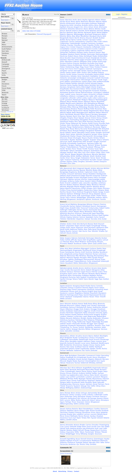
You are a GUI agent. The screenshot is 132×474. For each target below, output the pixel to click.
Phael (84, 121)
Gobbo (107, 426)
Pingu (103, 121)
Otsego (87, 430)
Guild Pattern (6, 49)
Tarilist (107, 442)
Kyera (70, 273)
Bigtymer (70, 34)
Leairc (62, 94)
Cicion (107, 45)
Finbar (92, 67)
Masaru (80, 101)
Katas (92, 375)
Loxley (84, 98)
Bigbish (105, 32)
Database (5, 53)
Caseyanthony (80, 41)
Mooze (95, 212)
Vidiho (93, 386)
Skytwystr (69, 297)
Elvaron (63, 373)
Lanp (100, 428)
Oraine (93, 118)
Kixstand (76, 89)
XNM (3, 42)
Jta (80, 291)
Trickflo (84, 149)
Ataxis (86, 29)
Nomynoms (76, 188)
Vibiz (75, 152)
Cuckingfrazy (65, 51)
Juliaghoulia (68, 254)
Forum (4, 86)
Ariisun (90, 27)
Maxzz (72, 242)
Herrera (79, 210)
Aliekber (63, 224)
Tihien (97, 297)
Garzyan (101, 373)
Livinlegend (80, 96)
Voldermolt (84, 363)
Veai (88, 386)
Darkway (80, 52)
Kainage (93, 398)
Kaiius (82, 181)
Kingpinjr (97, 314)
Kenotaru (63, 87)
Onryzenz (105, 318)
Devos (76, 410)
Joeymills (63, 343)
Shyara (84, 138)
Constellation (65, 49)
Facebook (105, 410)
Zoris (69, 163)
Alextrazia (84, 21)
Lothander (72, 98)
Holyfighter (94, 76)
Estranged (83, 177)
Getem (73, 72)
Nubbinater (97, 318)
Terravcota (64, 444)
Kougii (100, 291)
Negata (69, 361)
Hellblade (63, 359)
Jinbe (94, 81)
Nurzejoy (94, 114)
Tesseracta (70, 363)
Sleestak (97, 194)
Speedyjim (89, 217)
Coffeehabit (96, 47)
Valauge (84, 386)
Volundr (67, 154)
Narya (107, 111)
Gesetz (62, 72)
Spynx (62, 402)
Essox (89, 426)
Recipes (4, 36)
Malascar (91, 100)
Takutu (82, 432)
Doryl (62, 58)
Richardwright (93, 129)
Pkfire (89, 257)
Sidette (91, 347)
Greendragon (98, 439)
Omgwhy (63, 118)
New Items (5, 114)
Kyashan (72, 92)
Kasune (84, 291)
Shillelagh (77, 194)
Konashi (85, 359)
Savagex (99, 132)
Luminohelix (80, 377)
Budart (62, 226)
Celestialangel (75, 43)
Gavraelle (77, 71)
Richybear (63, 259)
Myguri (101, 212)
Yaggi (96, 279)
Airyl (66, 248)
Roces (70, 131)
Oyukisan (71, 320)
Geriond (105, 71)
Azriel (87, 31)
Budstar (102, 38)
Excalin (89, 357)
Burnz (93, 286)
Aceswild (63, 439)
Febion (62, 67)
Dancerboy (105, 355)
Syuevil (101, 217)
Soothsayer (69, 261)
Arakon (69, 224)
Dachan (72, 206)
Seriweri (94, 134)
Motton (80, 229)
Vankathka (79, 151)
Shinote (63, 217)
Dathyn (63, 357)
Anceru (81, 268)
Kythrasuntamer (87, 92)
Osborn (92, 400)
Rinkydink (105, 129)
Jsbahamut (100, 227)
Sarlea (92, 132)
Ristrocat (80, 192)
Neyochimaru (97, 379)
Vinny (78, 434)
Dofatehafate (102, 56)
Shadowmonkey (66, 384)
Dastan (89, 307)
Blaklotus (73, 204)
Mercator (105, 359)
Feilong (103, 226)
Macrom (63, 185)
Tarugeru (71, 145)
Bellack (96, 336)
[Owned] (40, 34)
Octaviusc (78, 213)
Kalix (106, 227)
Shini (98, 442)
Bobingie (63, 305)
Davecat (92, 52)
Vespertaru (80, 219)
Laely (80, 183)
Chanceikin (81, 355)
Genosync (97, 71)
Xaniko (62, 158)
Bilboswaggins (79, 34)
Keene (86, 85)
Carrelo (84, 395)
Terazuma (69, 386)
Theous (104, 196)
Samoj (87, 132)
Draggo (76, 309)
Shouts (4, 55)
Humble (63, 375)
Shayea (79, 136)
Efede (94, 60)
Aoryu (96, 25)
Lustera (100, 98)
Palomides (100, 213)
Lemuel (105, 240)
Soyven (82, 384)
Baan (67, 369)
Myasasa (63, 111)
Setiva (98, 400)
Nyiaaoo (69, 116)
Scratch (106, 192)
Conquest (5, 66)
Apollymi (63, 27)
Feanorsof (84, 208)
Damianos (78, 174)
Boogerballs (64, 38)
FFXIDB (4, 103)
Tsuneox (91, 149)
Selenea (63, 194)
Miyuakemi (102, 293)
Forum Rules (6, 88)
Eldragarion (96, 270)
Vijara (86, 279)
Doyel (73, 58)
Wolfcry (63, 420)
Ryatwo (106, 215)
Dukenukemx (78, 311)
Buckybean (73, 355)
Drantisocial (80, 58)
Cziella (105, 395)
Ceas (88, 305)
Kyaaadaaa (64, 92)
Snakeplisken (78, 297)
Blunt (62, 338)
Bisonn (104, 34)
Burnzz (68, 40)
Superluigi (63, 325)
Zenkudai (93, 350)
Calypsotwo (70, 226)
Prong (68, 190)
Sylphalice (64, 145)
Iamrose (77, 179)
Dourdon (68, 58)
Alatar (62, 238)
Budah (75, 338)
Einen (105, 60)
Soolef (77, 348)
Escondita (90, 63)
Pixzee (68, 123)
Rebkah (70, 243)
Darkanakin (64, 52)
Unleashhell (96, 261)
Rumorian (72, 277)
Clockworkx (87, 47)
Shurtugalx (77, 138)
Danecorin (104, 409)
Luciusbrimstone (85, 441)
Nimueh (81, 430)
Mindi (77, 242)
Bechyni (63, 32)
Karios (100, 210)
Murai (62, 416)
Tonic (103, 147)
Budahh (95, 38)
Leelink (67, 94)
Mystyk (86, 111)
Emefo (93, 311)
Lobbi (91, 96)
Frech (76, 69)
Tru (71, 327)
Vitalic (98, 152)
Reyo (67, 129)
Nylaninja (63, 213)
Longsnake (64, 98)
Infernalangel (85, 80)
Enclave (63, 63)
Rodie (83, 382)
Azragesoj (76, 286)
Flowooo (104, 67)
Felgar (77, 67)
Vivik (108, 152)
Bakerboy (93, 31)
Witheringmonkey (66, 404)
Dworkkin (63, 60)
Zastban (106, 279)
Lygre (85, 316)
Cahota (71, 395)
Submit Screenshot (66, 453)
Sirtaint (102, 138)
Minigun (83, 318)
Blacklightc (104, 336)
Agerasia (91, 20)
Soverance (64, 418)
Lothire (79, 98)
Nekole (68, 112)
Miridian (71, 379)
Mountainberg (65, 109)
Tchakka (102, 231)
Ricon (74, 192)
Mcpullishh (100, 101)
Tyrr (106, 231)
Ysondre (99, 160)
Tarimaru (101, 384)
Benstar (80, 32)
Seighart (83, 277)
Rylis (78, 277)
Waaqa (73, 154)
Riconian (102, 295)
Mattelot (86, 293)
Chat (3, 82)
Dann (62, 396)
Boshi (96, 224)
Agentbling (71, 439)
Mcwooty (91, 273)
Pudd (79, 380)
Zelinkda (99, 363)
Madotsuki (94, 343)
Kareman (63, 85)
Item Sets (5, 51)
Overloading (74, 120)
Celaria (104, 41)
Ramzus (84, 380)
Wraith (92, 156)
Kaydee (75, 85)
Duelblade (69, 311)
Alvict (75, 168)
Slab (80, 231)
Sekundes (100, 382)
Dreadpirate (95, 58)
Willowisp (84, 434)
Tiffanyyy (97, 147)
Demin (83, 270)
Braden (88, 286)
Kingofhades (64, 89)
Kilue (105, 272)
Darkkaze (72, 52)
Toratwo (68, 149)
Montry (97, 107)
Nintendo (5, 92)
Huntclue (89, 252)
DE (11, 111)
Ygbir (62, 160)
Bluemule (101, 304)
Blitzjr (78, 36)
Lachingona (97, 92)
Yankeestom (85, 158)
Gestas (68, 72)
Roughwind (90, 131)
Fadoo (97, 65)
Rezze (72, 129)
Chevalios (77, 45)
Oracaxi (87, 118)
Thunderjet (89, 147)
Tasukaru (98, 325)
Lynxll (62, 100)
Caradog (78, 395)
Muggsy (83, 186)
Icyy (67, 375)
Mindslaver (89, 212)
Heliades (73, 76)
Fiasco (96, 177)
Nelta (74, 112)
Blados (95, 170)
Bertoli (99, 32)
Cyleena (73, 51)
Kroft (96, 428)
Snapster (93, 140)
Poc (80, 123)
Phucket (97, 121)
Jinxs (62, 254)
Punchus (73, 215)
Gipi (102, 426)
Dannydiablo (73, 339)
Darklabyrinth (81, 307)
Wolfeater (85, 156)
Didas (81, 56)
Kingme (99, 87)
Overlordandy (92, 242)
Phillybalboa (99, 320)
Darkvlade (81, 238)
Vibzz (80, 152)
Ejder (87, 410)
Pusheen (63, 125)
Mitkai (69, 107)
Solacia (99, 140)
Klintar (88, 89)
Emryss (69, 373)
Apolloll (102, 25)
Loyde (89, 98)
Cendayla (84, 43)
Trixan (74, 402)
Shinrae (97, 259)
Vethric (105, 197)
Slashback (98, 347)
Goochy (63, 74)
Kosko (62, 183)
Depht (62, 208)
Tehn (88, 418)
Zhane (74, 420)
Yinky (87, 444)
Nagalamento (94, 111)
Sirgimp (69, 217)
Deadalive (92, 174)
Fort (66, 69)
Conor (103, 47)
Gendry (84, 71)
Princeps (102, 123)
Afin (61, 168)
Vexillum (70, 152)
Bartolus (75, 409)
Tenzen (91, 297)
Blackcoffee (89, 369)
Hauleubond (72, 398)
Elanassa (63, 289)
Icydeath (97, 78)
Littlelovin (72, 96)
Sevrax (105, 134)
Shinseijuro (105, 400)
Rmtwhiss (63, 131)
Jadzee (102, 179)
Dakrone (94, 51)
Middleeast (96, 441)
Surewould (72, 325)
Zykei (87, 404)
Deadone (71, 54)
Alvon (62, 355)
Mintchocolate (89, 105)
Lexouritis (86, 183)
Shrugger (90, 324)
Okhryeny (92, 116)
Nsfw (90, 229)
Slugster (86, 140)
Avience (75, 31)
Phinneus (90, 121)
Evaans (90, 177)
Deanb (77, 54)
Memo (82, 212)
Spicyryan (63, 141)
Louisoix (71, 293)
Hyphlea (71, 179)
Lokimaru (101, 96)
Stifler (77, 432)
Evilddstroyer (77, 65)
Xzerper (87, 219)
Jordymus (71, 181)
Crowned (87, 49)
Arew (99, 268)
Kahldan (74, 83)
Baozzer (82, 170)
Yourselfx (92, 160)
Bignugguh (85, 248)
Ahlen (62, 248)
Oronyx (99, 118)
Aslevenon (79, 29)
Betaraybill (81, 369)
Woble (62, 298)
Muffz (92, 109)
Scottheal (78, 347)
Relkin (68, 382)
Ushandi (100, 418)
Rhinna (77, 129)
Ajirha (78, 21)
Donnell (83, 439)
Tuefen (84, 243)
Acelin (75, 20)
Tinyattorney (64, 327)
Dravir (96, 288)
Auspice (68, 238)
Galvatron (63, 398)
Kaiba (77, 181)
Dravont (97, 339)
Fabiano (91, 65)
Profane (63, 190)
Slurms (84, 231)
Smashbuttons (92, 277)
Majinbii (63, 430)
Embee (94, 61)
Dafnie (87, 51)
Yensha (82, 444)
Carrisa (71, 41)
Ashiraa (69, 409)
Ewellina (104, 311)
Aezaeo (63, 409)
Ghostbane (102, 357)
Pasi (103, 120)
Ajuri (69, 368)
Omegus (89, 188)
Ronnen (86, 416)
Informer (94, 80)
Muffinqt (87, 109)
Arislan (78, 393)
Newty (75, 361)
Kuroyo (95, 254)
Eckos (94, 250)
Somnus (82, 217)
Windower (5, 110)
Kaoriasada (93, 210)
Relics (4, 44)
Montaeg (90, 256)
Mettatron (79, 103)
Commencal (90, 355)
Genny (95, 357)
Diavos (76, 56)
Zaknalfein (69, 331)
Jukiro (81, 375)
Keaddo (81, 85)
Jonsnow (63, 414)
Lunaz (83, 343)
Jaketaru (67, 81)
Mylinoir (89, 186)
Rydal (95, 382)
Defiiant (104, 307)
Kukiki (67, 229)
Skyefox (72, 140)
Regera (103, 127)
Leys (67, 377)
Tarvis (107, 384)
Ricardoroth (76, 382)
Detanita (98, 238)
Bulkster (81, 172)
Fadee (62, 240)
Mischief (102, 185)
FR (12, 111)
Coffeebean (64, 339)
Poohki (90, 123)
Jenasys (79, 428)
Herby (85, 313)
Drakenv (87, 309)
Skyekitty (79, 140)
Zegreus (69, 161)
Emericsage (102, 61)
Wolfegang (70, 388)
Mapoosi (63, 101)
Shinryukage (98, 136)
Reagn (69, 127)
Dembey (83, 54)
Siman (62, 297)
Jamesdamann (76, 81)
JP (7, 111)
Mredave (74, 109)
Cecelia (67, 270)
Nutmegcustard (72, 295)
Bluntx (99, 36)
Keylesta (69, 441)
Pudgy (74, 322)
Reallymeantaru (78, 127)
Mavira (93, 101)
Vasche (62, 329)
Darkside (73, 426)
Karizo (62, 314)
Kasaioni (88, 181)
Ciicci (68, 47)
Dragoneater (77, 250)
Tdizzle (62, 386)
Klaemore (88, 254)
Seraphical (87, 134)
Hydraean (63, 179)
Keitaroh (80, 314)
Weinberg (102, 154)
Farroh (102, 65)
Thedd (98, 196)
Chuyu (102, 45)
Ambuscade (6, 60)
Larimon (87, 414)
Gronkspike (89, 74)
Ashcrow (100, 168)
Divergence (6, 68)
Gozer (68, 227)
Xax (83, 350)
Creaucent (70, 174)
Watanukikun (83, 263)
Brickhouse (64, 395)
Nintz (70, 275)
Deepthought (83, 339)
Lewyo (85, 94)
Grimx (93, 412)
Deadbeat (63, 54)
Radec (79, 215)
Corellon (97, 409)
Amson (78, 23)
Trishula (73, 197)
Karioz (69, 85)
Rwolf (101, 215)
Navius (102, 186)
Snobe (62, 261)
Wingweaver (71, 199)
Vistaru (92, 152)
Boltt (104, 36)
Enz (75, 357)
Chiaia (84, 45)
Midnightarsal (92, 103)
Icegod (83, 272)
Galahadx (89, 69)
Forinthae (95, 396)
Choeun (92, 338)
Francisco (103, 396)
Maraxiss (69, 318)
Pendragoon (101, 229)
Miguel (75, 430)
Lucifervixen (78, 316)
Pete (85, 320)
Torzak (62, 197)
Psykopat (79, 442)
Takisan (63, 363)
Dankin (99, 248)
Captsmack (64, 41)
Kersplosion (71, 87)
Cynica (66, 426)
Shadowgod (78, 259)
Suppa (96, 143)
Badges (4, 79)
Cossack (73, 49)
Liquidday (94, 183)
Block (81, 409)
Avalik (103, 29)
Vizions (87, 402)
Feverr (86, 67)
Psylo (107, 123)
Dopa (67, 208)
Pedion (71, 121)
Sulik (78, 196)
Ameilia (75, 268)
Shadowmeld (65, 136)
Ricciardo (84, 129)
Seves (100, 134)
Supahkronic (81, 143)
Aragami (77, 27)
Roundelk (104, 322)
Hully (67, 428)
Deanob (85, 288)
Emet (98, 311)
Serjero (69, 324)
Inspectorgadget (94, 179)
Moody (102, 107)
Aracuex (70, 27)
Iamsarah (90, 78)
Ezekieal (63, 272)
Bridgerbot (68, 338)
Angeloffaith (87, 368)
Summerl (103, 141)
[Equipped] (47, 34)
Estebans (63, 65)
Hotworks (63, 78)
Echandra (88, 60)
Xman (68, 158)
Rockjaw (76, 131)
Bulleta (62, 40)
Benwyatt (87, 32)
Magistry (91, 359)
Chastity (63, 174)
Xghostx (88, 199)
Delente (63, 176)
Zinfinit (99, 243)
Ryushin (68, 231)
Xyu (77, 444)
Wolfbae (79, 156)
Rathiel (98, 380)
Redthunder (81, 322)
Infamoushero (75, 80)
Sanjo (72, 347)
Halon (93, 341)
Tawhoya (78, 145)
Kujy (80, 91)
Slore (96, 324)
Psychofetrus (65, 215)
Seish (68, 134)
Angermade (96, 368)
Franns (71, 69)
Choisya (71, 288)
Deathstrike (97, 307)
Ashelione (63, 29)
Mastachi (87, 101)
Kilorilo (93, 87)
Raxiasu (63, 347)
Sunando (63, 143)
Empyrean (97, 176)
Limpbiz (106, 94)
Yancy (72, 158)
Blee (73, 36)
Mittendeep (83, 107)
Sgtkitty (71, 259)
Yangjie (77, 158)
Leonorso (79, 94)
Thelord (82, 147)
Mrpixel (80, 109)
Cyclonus (93, 248)
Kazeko (74, 314)
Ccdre (100, 41)
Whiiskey (92, 363)
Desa (104, 248)
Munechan (98, 109)
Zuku (73, 163)
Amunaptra (86, 23)
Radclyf (92, 125)
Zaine (62, 331)
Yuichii (87, 350)
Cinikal (72, 47)
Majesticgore (101, 316)
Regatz (88, 322)
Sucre (70, 418)
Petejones (91, 320)
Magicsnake (92, 316)
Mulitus (78, 400)
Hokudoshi (86, 76)
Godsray (101, 72)
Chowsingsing (104, 425)
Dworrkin (71, 60)
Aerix (62, 393)
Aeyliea (85, 20)
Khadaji (69, 414)
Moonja (89, 318)
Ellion (67, 341)
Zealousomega (86, 388)
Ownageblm (83, 120)
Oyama (97, 345)
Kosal (96, 291)
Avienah (69, 31)
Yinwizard (68, 160)
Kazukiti (77, 343)
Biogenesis (97, 34)
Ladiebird (105, 92)
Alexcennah (68, 168)
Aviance (76, 425)
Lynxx (88, 343)
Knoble (93, 89)
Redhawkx (74, 416)
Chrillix (96, 45)
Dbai (103, 52)
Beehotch (70, 32)
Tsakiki (80, 279)
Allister (72, 336)
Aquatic (87, 168)
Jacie (104, 341)
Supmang (90, 143)
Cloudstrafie (64, 206)
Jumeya (76, 254)
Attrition (98, 29)
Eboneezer (82, 396)
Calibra (98, 40)
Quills (103, 345)
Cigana (62, 47)
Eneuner (76, 63)
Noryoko (77, 114)
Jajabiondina (74, 375)
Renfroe (63, 192)
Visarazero (80, 402)
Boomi (71, 38)
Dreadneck (101, 309)
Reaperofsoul (86, 215)
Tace (89, 231)
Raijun (95, 190)
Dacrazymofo (75, 270)
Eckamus (90, 439)
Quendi (86, 295)
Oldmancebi (87, 213)
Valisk (104, 327)
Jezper (89, 81)
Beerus (90, 336)
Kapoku (100, 83)
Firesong (78, 412)
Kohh (62, 400)
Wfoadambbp (65, 156)
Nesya (62, 188)
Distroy (89, 371)
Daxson (98, 52)
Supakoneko (84, 348)
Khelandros (90, 428)
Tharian (63, 147)
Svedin (93, 196)
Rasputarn (91, 380)
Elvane (92, 410)
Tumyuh (81, 327)
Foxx (99, 426)
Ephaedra (83, 63)
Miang (97, 273)
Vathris (68, 329)
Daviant (83, 226)
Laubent (63, 316)
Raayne (101, 257)
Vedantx (99, 197)
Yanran (92, 158)
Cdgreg (83, 305)
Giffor (79, 72)
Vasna (62, 263)
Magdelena (79, 293)
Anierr (71, 25)
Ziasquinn (103, 161)
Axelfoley (63, 170)
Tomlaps (68, 402)
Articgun (84, 393)
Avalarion (68, 286)
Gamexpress (97, 69)
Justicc (100, 272)
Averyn (62, 31)
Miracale (98, 105)
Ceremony (92, 43)
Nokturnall (85, 400)
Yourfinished (84, 160)
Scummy (103, 430)
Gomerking (99, 289)
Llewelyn (70, 316)
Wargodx (79, 154)
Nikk (61, 345)
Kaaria (62, 83)
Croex (62, 371)
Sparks (4, 73)
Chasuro (96, 204)
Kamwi (87, 83)
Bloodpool (93, 36)
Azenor (80, 304)
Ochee (83, 188)
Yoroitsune (95, 199)
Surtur (96, 217)
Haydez (106, 439)
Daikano (79, 206)
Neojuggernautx (82, 112)
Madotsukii (77, 100)
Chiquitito (90, 45)
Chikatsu (90, 395)
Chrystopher (99, 338)
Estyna (69, 65)
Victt (83, 152)
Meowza (69, 430)
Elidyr (90, 61)
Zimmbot (63, 163)
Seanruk (85, 347)
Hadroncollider (98, 74)
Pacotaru (92, 120)
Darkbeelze (64, 307)
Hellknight (64, 210)
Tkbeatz (104, 432)
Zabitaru (106, 160)
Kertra (78, 87)
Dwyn (105, 371)
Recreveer (97, 127)
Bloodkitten (85, 36)
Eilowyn (99, 60)
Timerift (102, 297)
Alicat (73, 368)
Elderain (76, 61)
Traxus (62, 434)
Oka (87, 116)
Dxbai (77, 60)
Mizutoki (91, 107)
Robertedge (96, 322)
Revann (69, 192)
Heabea (63, 441)
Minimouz (71, 105)
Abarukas (68, 20)
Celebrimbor (64, 43)
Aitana (73, 21)
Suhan (74, 196)
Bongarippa (64, 172)
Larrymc (67, 400)
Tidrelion (63, 219)
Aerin (62, 304)
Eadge (82, 60)
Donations (5, 84)
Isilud (86, 227)
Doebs (95, 56)
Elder (78, 208)
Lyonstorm (68, 100)
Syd (74, 418)
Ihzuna (88, 272)
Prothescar (71, 442)
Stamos (86, 297)
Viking (98, 386)
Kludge (98, 181)
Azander (81, 31)
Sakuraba (92, 442)
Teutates (104, 145)
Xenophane (81, 199)
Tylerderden (64, 151)
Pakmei (98, 120)
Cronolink (80, 49)
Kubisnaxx (74, 91)
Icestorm (99, 341)
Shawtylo (99, 416)
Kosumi (63, 91)
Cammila (99, 286)
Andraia (75, 304)
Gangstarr (63, 71)
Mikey (89, 185)
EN (8, 111)
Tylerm (90, 243)
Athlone (91, 29)
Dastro (85, 52)
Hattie (107, 208)
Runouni (105, 131)
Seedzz (62, 134)
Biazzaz (90, 224)
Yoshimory (75, 160)
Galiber (94, 373)
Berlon (94, 32)
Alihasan (79, 368)
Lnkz (87, 96)
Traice (74, 149)
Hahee (107, 74)
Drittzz (62, 311)
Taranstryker (89, 432)
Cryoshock (78, 288)
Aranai (62, 204)
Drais (81, 309)
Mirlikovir (104, 105)
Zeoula (68, 233)
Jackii (62, 81)
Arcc (81, 27)
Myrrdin (70, 111)
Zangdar (91, 434)
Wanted (4, 40)
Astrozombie (92, 393)
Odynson (106, 379)
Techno (104, 348)
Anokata (85, 25)
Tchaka (84, 418)
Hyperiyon (79, 227)
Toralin (62, 149)
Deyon (62, 309)
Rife (99, 129)
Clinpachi (79, 47)
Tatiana (75, 279)
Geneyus (90, 71)
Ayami (62, 369)
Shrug (91, 194)
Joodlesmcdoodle (103, 81)
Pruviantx (63, 243)
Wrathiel (98, 156)
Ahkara (97, 20)
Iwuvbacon (103, 252)
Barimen (100, 31)
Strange (69, 279)
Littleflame (64, 96)
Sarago (100, 192)
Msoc (86, 229)
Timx (103, 325)
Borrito (77, 38)
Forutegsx (102, 177)
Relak (107, 190)
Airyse (68, 21)
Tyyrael (93, 418)
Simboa (96, 138)
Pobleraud (74, 123)
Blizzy (95, 304)
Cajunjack (92, 40)
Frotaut (74, 289)
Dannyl (85, 174)
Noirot (62, 114)
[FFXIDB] (37, 31)
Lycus (105, 98)
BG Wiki (4, 99)
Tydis (101, 149)
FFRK (3, 90)
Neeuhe (63, 112)
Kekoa (93, 181)
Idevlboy (96, 252)
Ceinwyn (94, 305)
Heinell (62, 428)
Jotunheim (92, 227)
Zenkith (69, 420)
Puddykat (85, 275)
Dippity (91, 288)
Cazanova (89, 41)
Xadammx (77, 350)
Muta (105, 109)
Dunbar (104, 238)
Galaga (62, 227)
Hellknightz (72, 210)
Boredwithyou (88, 409)
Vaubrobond (95, 151)
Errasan (76, 177)
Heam (106, 289)
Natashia (96, 186)
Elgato (88, 226)
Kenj (98, 85)
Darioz (84, 371)
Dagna (77, 226)
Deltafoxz (70, 410)
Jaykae (84, 81)
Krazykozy (64, 273)
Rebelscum (89, 127)
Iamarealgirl (72, 78)
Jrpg (84, 428)
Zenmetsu (89, 161)
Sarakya (93, 416)
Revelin (99, 275)
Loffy (95, 96)
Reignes (101, 190)
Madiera (69, 185)
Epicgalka (69, 177)
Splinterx (89, 384)
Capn (62, 270)
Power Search (4, 20)
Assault (4, 62)
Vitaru (103, 152)
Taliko (102, 442)
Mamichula (71, 256)
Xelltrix (76, 404)
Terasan (97, 145)
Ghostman (91, 289)
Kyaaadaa (63, 212)
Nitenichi (105, 112)
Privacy (69, 471)
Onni (98, 361)
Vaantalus (97, 327)
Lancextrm (104, 375)
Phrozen (100, 242)
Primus (95, 123)
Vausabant (104, 151)
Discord (4, 101)
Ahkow (103, 20)
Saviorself (105, 132)
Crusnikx (94, 49)
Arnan (96, 27)
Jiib (89, 398)
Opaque (81, 118)
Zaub (95, 243)
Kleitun (82, 89)
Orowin (104, 118)
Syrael (95, 384)
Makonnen (74, 229)
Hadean (80, 341)
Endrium (69, 63)
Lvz (61, 242)
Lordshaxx (102, 183)
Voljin (62, 154)
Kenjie (102, 85)
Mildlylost (63, 379)
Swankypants (81, 325)
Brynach (89, 38)
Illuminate (105, 78)
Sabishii (68, 132)
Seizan (72, 134)
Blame (69, 36)
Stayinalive (70, 432)
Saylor (103, 361)
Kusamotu (96, 91)
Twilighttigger (81, 197)
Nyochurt (71, 213)
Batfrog (106, 31)
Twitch (4, 95)
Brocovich (70, 305)
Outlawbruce (64, 120)
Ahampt (67, 393)
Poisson (84, 123)
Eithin (62, 61)
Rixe (68, 347)
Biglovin (63, 34)
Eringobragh (96, 226)
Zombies (76, 331)
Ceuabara (99, 43)
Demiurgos (91, 54)
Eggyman (87, 311)
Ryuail (62, 132)
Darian (99, 51)
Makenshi (98, 359)
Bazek (83, 286)
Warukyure (87, 154)
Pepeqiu (76, 257)
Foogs (62, 69)
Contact (76, 471)
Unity (4, 75)
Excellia (98, 410)
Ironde (100, 80)
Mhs (85, 103)
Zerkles (96, 161)
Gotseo (74, 74)
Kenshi (96, 375)
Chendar (70, 45)
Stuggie (96, 141)
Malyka (76, 212)
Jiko (75, 240)
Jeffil (72, 240)
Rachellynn (75, 125)
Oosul (76, 118)
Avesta (104, 268)
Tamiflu (98, 348)
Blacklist (63, 36)
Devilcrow (63, 56)
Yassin (98, 158)
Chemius (103, 204)
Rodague (82, 131)
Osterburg (63, 320)
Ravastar (63, 127)
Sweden (92, 348)
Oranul (67, 416)
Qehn (69, 125)
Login (118, 14)
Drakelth (73, 208)
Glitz (89, 72)
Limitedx (99, 94)
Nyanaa (63, 116)
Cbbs (95, 41)
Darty (75, 396)
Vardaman (72, 444)
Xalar (104, 156)
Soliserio (106, 140)
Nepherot (92, 112)
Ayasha (70, 170)
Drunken (103, 58)
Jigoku (105, 313)
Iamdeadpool (81, 78)
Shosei (70, 138)
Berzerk (100, 393)
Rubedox (98, 131)
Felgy (82, 67)
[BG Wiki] (30, 31)
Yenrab (103, 158)
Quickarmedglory (77, 190)
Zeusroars (98, 434)
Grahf (83, 252)
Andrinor (88, 268)
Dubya (101, 288)
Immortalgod (65, 80)
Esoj (96, 63)
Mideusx (104, 273)
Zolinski (75, 233)
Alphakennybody (66, 268)
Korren (104, 181)
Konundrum (101, 89)
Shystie (90, 138)
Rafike (97, 125)
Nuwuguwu (102, 114)
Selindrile (79, 134)
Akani (71, 248)
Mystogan (82, 379)
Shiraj (105, 136)
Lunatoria (88, 377)
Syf (100, 143)
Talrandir (95, 231)
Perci (76, 121)
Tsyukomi (77, 386)
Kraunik (68, 183)
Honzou (101, 76)
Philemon (63, 442)
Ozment (63, 380)
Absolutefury (64, 336)
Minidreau (82, 256)
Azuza (78, 439)
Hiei (78, 398)
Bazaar (4, 38)
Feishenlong (70, 67)
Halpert (102, 208)
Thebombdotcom (72, 147)
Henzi (79, 76)
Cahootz (85, 40)
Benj (75, 32)
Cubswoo (101, 49)
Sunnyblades (72, 143)
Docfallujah (88, 56)
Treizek (79, 149)
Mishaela (63, 107)
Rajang (62, 231)
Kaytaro (82, 254)
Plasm (4, 71)
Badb (86, 304)
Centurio (101, 172)
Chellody (63, 45)
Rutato (95, 192)
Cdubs (95, 172)
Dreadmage (104, 339)
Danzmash (101, 305)
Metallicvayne (71, 103)
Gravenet (80, 74)
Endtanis (82, 373)
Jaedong (73, 428)
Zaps (100, 279)
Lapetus (99, 240)
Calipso (77, 305)
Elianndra (89, 176)
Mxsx (106, 256)
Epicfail (62, 177)
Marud (69, 101)
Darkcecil (72, 307)
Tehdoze (98, 432)
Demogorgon (101, 206)
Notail (83, 114)
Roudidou (88, 382)
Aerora (62, 425)
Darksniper (69, 396)
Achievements (7, 47)
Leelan (62, 377)
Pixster (62, 123)
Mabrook (63, 256)
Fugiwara (81, 69)
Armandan (69, 425)
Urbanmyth (105, 261)
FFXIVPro (5, 106)
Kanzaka (94, 83)
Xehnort (63, 233)
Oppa (94, 213)
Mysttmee (63, 275)
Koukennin (64, 293)
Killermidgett (86, 87)
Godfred (94, 72)
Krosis (68, 91)
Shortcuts (84, 194)
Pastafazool (64, 121)
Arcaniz (94, 268)
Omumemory (77, 345)
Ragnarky (103, 125)
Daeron (78, 371)
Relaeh (62, 129)
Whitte (72, 156)
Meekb (62, 103)
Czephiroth (81, 51)
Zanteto (63, 161)
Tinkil (108, 325)
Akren (73, 393)
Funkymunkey (94, 208)
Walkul (75, 263)
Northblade (69, 114)
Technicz (91, 145)
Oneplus (70, 118)
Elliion (62, 341)
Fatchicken (70, 313)
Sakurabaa (81, 132)
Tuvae (96, 149)
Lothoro (70, 212)
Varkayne (86, 151)
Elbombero (69, 61)
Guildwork (5, 108)
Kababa (68, 83)
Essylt (101, 63)
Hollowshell (64, 291)
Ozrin (95, 188)
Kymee (77, 92)
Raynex (104, 380)
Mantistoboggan (101, 100)
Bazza (90, 304)
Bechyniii (84, 224)
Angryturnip (64, 25)
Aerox (80, 20)
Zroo (99, 219)
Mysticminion (78, 111)
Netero (98, 112)
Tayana (84, 145)
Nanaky (89, 379)
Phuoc (68, 380)
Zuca (105, 243)
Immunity (98, 313)
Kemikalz (92, 85)
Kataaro (68, 314)
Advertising (62, 471)
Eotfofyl (88, 373)
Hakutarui (87, 341)
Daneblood (86, 206)
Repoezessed (94, 295)
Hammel (77, 272)
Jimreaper (63, 181)
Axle (78, 224)
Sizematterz (64, 140)
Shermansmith (87, 136)
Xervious (104, 329)
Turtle (89, 261)
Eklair (84, 426)
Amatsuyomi (70, 23)
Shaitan (73, 136)
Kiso (71, 89)
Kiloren (106, 398)
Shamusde (76, 324)
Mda (77, 256)
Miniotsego (79, 105)
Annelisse (77, 25)
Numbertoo (68, 345)
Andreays (93, 23)
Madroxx (76, 185)
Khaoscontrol (88, 314)
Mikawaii (101, 103)
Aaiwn (62, 20)
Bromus (83, 38)
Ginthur (84, 72)
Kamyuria (70, 343)
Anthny (91, 25)
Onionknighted (90, 361)
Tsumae (77, 363)
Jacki (76, 291)
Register (124, 14)
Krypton (104, 314)
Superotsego (85, 196)
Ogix (83, 116)
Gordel (68, 74)
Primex (74, 380)
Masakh (75, 101)
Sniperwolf (64, 348)
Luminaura (102, 254)
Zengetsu (81, 161)
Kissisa (78, 359)
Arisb (74, 224)
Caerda (79, 40)
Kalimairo (81, 83)
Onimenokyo (77, 275)
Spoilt (70, 141)
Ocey (79, 116)
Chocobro (95, 425)
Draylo (87, 58)
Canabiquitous (83, 338)
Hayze (73, 227)
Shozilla (83, 324)
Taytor (79, 418)
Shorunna (63, 138)
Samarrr (75, 231)
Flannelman (86, 412)
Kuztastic (103, 91)
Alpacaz (99, 21)
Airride (62, 21)
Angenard (101, 23)
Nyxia (75, 116)
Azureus (76, 170)
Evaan (62, 252)
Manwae (66, 242)
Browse (4, 34)
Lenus (75, 273)
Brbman (89, 204)
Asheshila (71, 29)
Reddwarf (92, 275)
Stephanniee (77, 141)
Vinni (88, 152)
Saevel (73, 132)
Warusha (95, 154)
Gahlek (67, 240)
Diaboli (70, 56)
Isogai (105, 80)
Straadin (90, 141)
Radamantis (84, 125)
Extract (85, 65)
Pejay (81, 295)
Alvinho (63, 23)
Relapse (63, 382)
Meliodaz (83, 185)
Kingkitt (90, 291)
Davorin (93, 206)
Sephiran (70, 194)
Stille (84, 141)
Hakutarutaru (65, 76)
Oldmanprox (101, 116)
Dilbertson (69, 309)
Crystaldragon (70, 371)
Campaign (5, 64)
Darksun (63, 410)
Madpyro (85, 100)
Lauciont (93, 414)
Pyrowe (94, 257)
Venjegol (63, 152)
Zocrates (94, 219)
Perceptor (83, 257)
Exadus (63, 313)
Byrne (73, 40)
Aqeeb (62, 286)
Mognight (70, 186)
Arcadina (79, 336)
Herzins (86, 210)
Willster (88, 329)
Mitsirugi (75, 107)
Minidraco (63, 105)
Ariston (93, 168)
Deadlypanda (101, 174)
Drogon (100, 371)
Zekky (75, 161)
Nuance (88, 114)
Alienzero (92, 21)
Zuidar (104, 219)
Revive (80, 416)
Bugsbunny (73, 172)
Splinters (101, 277)
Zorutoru (68, 298)
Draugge (94, 309)
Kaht (84, 240)
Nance (102, 111)
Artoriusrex (103, 27)
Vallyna (71, 151)
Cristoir (98, 355)
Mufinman (104, 441)
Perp (80, 121)
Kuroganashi (87, 91)
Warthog (63, 199)
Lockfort (72, 377)
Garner (70, 71)
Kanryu (86, 375)
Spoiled (63, 279)
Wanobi (91, 279)
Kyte (74, 414)
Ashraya (104, 368)
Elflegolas (83, 61)
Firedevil (98, 67)
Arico (86, 27)
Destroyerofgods (102, 54)
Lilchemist (92, 94)
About (55, 471)
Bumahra (103, 369)
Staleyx (63, 432)
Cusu (62, 426)
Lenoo (73, 94)
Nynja (94, 229)
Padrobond (79, 320)
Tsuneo (75, 327)
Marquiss (104, 377)
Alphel (104, 21)
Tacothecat (78, 243)
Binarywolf (89, 34)
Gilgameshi (78, 313)
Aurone (85, 336)
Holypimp (104, 412)
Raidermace (88, 190)
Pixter (69, 322)
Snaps (103, 259)
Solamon (76, 217)
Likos (79, 273)
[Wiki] (24, 31)
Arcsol (68, 204)
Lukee (94, 98)
